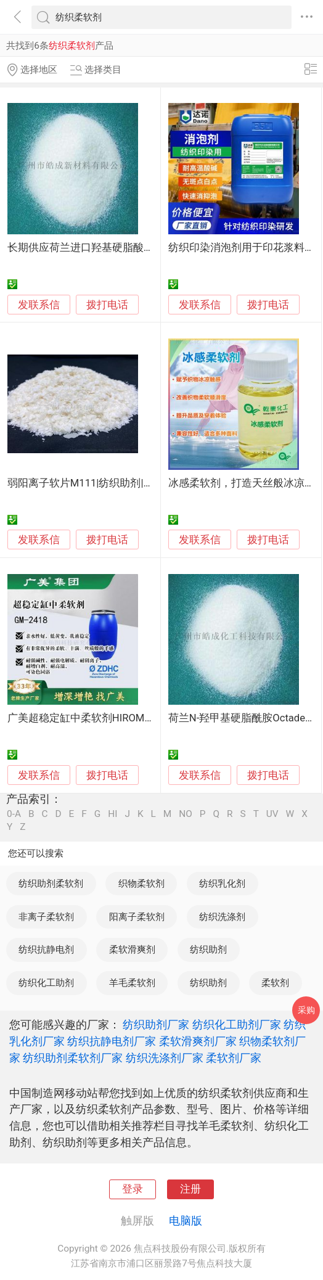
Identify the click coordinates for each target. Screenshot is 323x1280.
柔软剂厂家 (233, 1057)
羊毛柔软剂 (132, 982)
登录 (132, 1189)
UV (272, 814)
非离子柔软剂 (46, 916)
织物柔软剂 (141, 883)
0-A (14, 814)
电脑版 (185, 1220)
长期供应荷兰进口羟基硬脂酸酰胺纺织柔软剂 (112, 247)
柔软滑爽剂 (132, 949)
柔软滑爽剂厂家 (198, 1041)
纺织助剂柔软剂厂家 (73, 1057)
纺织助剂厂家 (156, 1024)
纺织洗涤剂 (222, 916)
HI (112, 814)
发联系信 (39, 305)
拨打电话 (107, 305)
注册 (190, 1189)
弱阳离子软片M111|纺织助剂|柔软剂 (91, 483)
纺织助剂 (208, 949)
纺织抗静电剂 (46, 949)
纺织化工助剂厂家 (236, 1024)
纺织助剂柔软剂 (50, 883)
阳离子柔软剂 (137, 916)
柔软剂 (275, 982)
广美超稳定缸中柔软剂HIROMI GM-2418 (99, 718)
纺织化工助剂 (46, 982)
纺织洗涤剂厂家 (164, 1057)
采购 (306, 1010)
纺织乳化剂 (222, 883)
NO (185, 814)
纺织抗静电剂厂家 (111, 1041)
